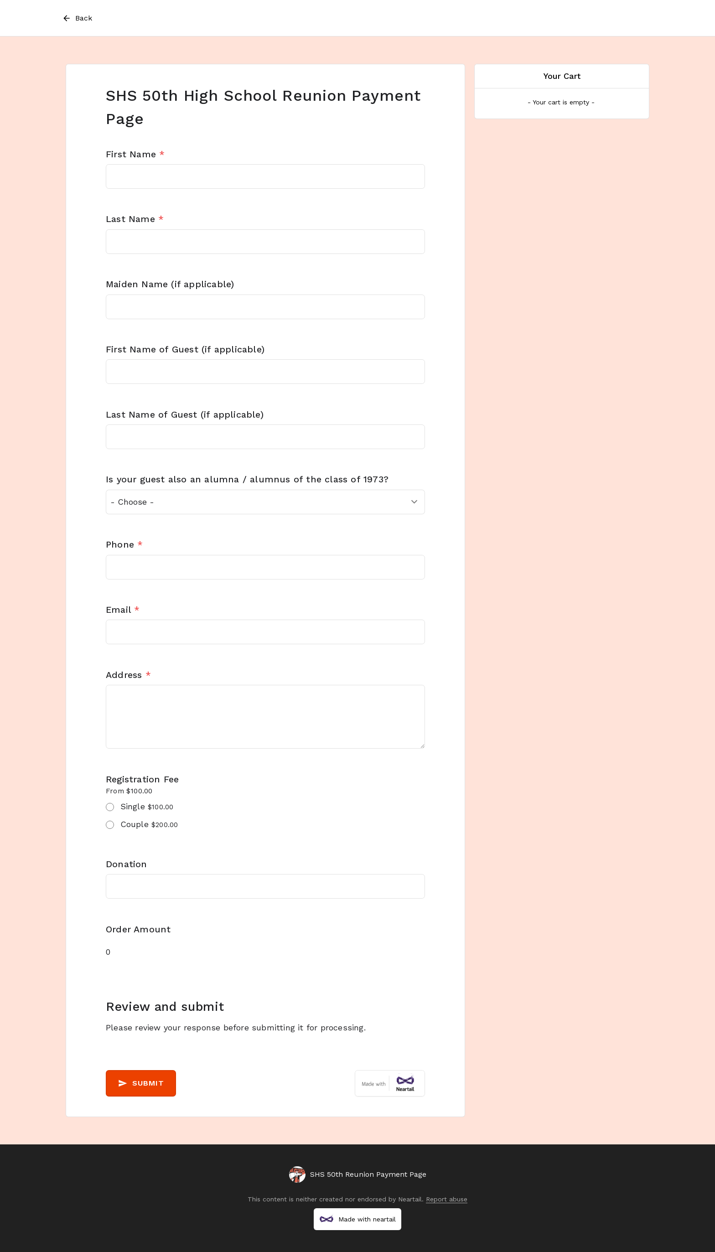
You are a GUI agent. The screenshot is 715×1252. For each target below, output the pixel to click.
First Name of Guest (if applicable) (185, 349)
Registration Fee (142, 779)
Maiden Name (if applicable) (170, 284)
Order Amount (138, 929)
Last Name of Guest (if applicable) (185, 414)
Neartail (410, 1199)
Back (77, 18)
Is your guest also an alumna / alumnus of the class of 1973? (247, 479)
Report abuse (446, 1199)
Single (147, 806)
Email (123, 610)
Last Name (135, 219)
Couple (149, 824)
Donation (126, 864)
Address (128, 675)
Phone (124, 544)
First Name (135, 154)
